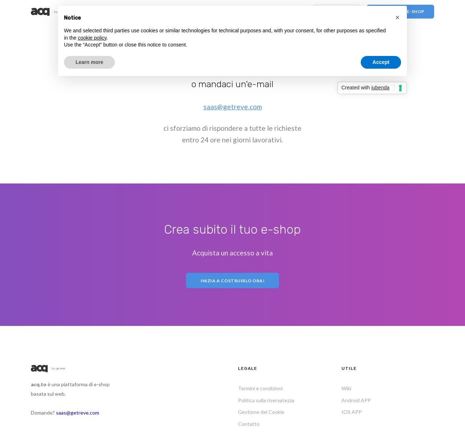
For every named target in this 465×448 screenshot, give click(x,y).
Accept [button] (380, 62)
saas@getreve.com (232, 106)
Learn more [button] (89, 62)
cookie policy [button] (92, 38)
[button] (397, 17)
